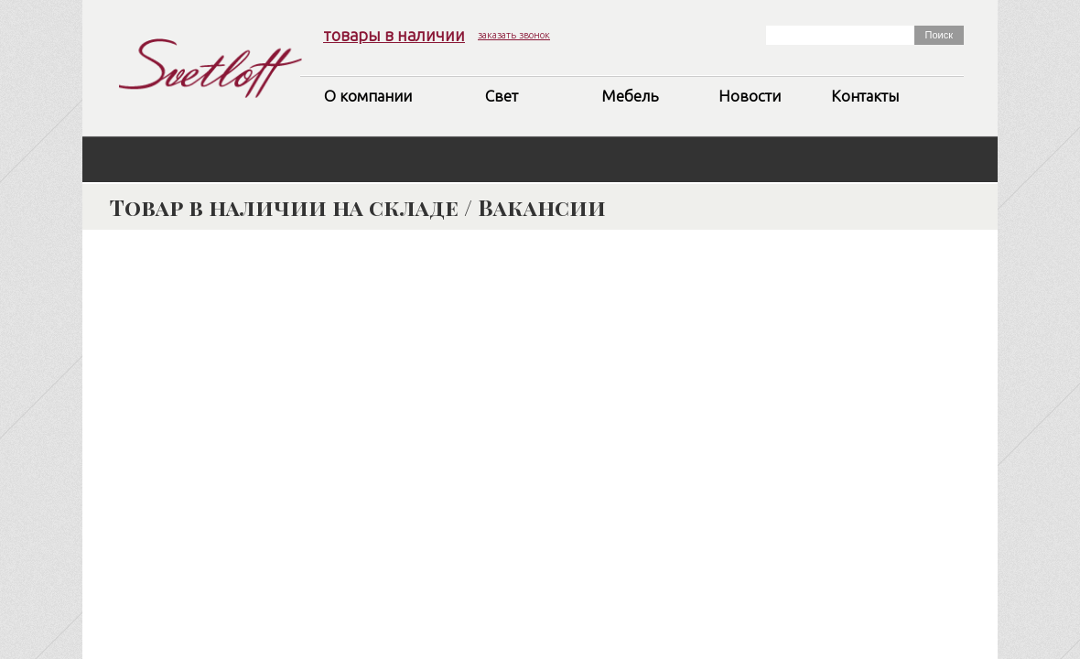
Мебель (629, 95)
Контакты (865, 95)
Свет (501, 95)
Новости (749, 95)
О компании (368, 95)
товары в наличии (394, 35)
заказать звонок (514, 34)
